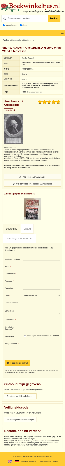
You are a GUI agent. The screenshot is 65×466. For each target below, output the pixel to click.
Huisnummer (10, 274)
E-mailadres (9, 320)
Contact (55, 461)
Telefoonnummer (11, 303)
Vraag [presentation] (27, 228)
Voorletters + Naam (12, 259)
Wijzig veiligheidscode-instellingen (20, 419)
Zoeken (54, 18)
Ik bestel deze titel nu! (17, 363)
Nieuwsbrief (9, 336)
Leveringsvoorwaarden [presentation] (19, 238)
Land (7, 295)
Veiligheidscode (11, 344)
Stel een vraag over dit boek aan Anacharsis (32, 184)
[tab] (11, 229)
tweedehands (10, 25)
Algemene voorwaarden (16, 372)
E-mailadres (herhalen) (9, 328)
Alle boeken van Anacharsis (32, 177)
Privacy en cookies (45, 461)
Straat (7, 267)
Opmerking (9, 311)
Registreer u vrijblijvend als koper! (20, 396)
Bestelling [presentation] (11, 228)
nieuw (24, 25)
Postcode (8, 281)
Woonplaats (9, 288)
